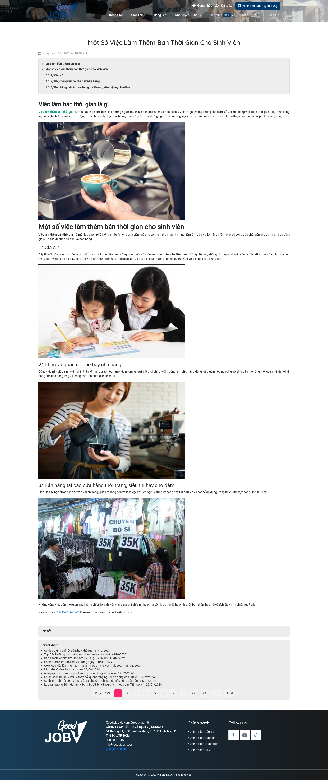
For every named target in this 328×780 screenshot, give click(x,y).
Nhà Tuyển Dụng (188, 15)
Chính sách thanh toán (204, 744)
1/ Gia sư (57, 75)
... (183, 693)
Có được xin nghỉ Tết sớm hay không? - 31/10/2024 (77, 650)
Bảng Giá (160, 15)
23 (204, 693)
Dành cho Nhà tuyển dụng (257, 6)
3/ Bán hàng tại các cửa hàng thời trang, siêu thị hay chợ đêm (90, 87)
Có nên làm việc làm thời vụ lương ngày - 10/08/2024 (78, 662)
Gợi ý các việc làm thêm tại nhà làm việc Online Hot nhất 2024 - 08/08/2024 (92, 666)
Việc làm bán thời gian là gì (62, 64)
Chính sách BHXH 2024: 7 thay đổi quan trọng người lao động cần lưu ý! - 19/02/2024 (99, 677)
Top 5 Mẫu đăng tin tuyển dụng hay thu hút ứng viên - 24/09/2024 (86, 654)
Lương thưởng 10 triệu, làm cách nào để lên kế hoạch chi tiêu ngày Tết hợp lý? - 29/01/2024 (103, 684)
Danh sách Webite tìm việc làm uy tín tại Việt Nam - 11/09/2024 (85, 658)
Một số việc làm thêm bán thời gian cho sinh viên (76, 69)
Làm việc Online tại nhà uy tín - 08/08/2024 (72, 669)
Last (230, 693)
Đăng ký (223, 6)
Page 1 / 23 (102, 693)
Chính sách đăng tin (202, 738)
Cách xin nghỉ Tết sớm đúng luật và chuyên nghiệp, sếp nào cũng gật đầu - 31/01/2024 (100, 681)
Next (217, 693)
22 (193, 693)
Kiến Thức (251, 15)
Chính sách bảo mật (203, 732)
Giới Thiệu (138, 15)
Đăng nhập (202, 6)
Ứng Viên (221, 15)
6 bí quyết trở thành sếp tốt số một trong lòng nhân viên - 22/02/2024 (89, 673)
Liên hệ (273, 15)
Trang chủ (116, 15)
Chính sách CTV (200, 750)
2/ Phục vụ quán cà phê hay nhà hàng (75, 81)
